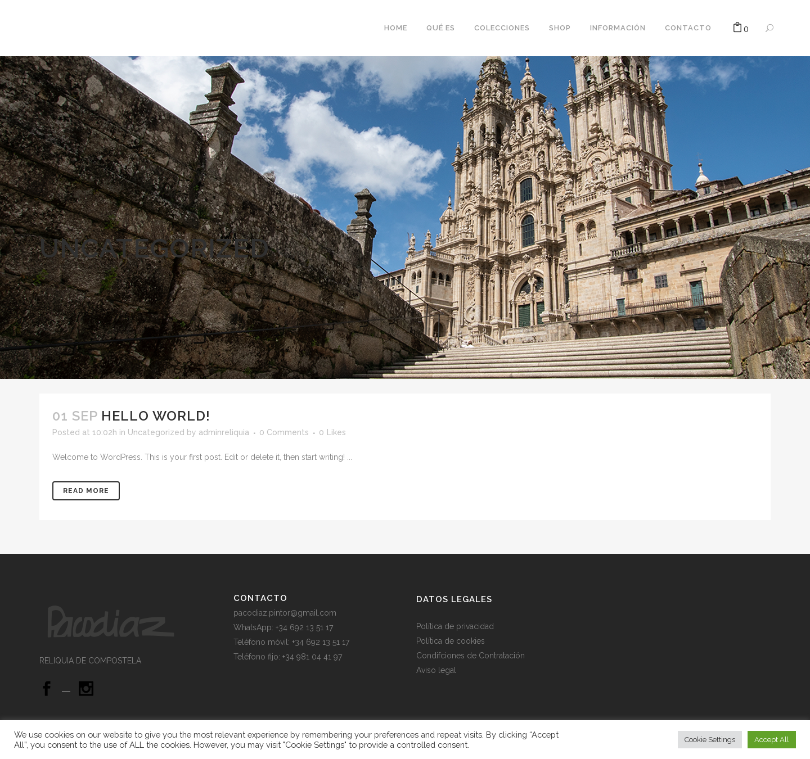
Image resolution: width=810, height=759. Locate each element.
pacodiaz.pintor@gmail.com (284, 612)
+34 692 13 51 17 (320, 642)
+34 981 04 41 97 (312, 656)
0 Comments (284, 432)
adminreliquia (224, 432)
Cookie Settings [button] (710, 739)
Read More (86, 491)
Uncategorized (156, 432)
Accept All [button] (771, 739)
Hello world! (155, 416)
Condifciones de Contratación (470, 655)
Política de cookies (451, 640)
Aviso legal (436, 670)
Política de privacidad (456, 626)
